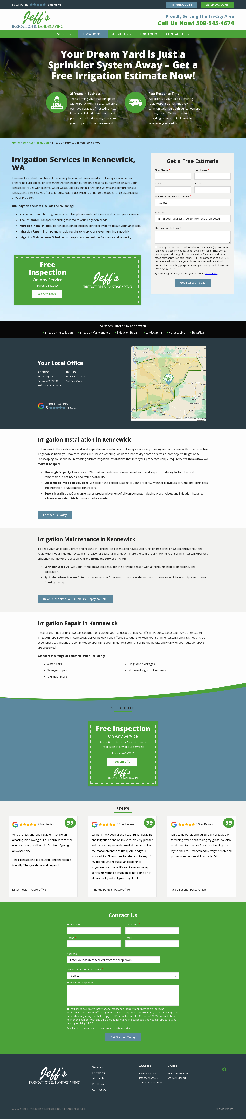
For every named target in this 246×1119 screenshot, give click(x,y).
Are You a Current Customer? (172, 196)
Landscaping (154, 332)
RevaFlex (198, 332)
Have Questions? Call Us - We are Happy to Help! (75, 599)
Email (197, 183)
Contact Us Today (55, 515)
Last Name (200, 170)
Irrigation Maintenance (95, 332)
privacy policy (211, 273)
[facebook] (224, 1069)
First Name (161, 170)
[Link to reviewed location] (43, 825)
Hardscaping (177, 332)
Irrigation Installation (59, 332)
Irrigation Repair (128, 332)
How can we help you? (168, 228)
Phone (158, 183)
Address (160, 212)
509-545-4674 (52, 385)
